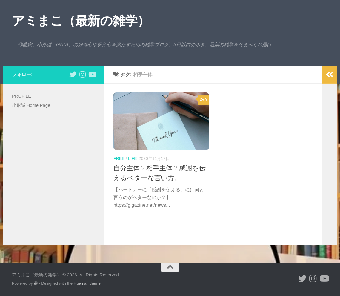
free (118, 158)
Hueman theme (87, 283)
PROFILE (21, 95)
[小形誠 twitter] (72, 74)
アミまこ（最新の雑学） (81, 21)
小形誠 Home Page (31, 105)
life (132, 158)
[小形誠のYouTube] (92, 74)
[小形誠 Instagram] (82, 74)
